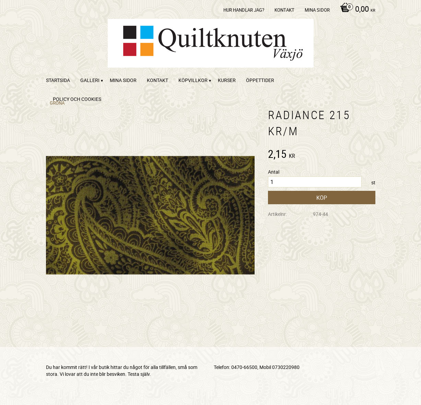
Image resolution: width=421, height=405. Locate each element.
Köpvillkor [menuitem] (193, 80)
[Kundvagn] (356, 9)
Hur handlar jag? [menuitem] (243, 10)
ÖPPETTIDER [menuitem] (260, 80)
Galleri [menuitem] (90, 80)
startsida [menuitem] (58, 80)
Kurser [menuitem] (227, 80)
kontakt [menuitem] (284, 10)
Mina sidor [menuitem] (317, 10)
